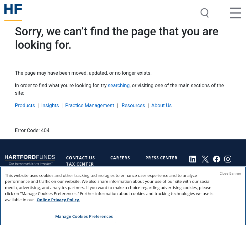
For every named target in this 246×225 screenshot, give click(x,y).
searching (119, 85)
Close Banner (231, 175)
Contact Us (80, 158)
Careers (120, 158)
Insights (50, 105)
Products (25, 105)
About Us (161, 105)
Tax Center (80, 164)
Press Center (161, 158)
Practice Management (89, 105)
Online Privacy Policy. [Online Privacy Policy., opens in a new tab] (58, 202)
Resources (132, 105)
